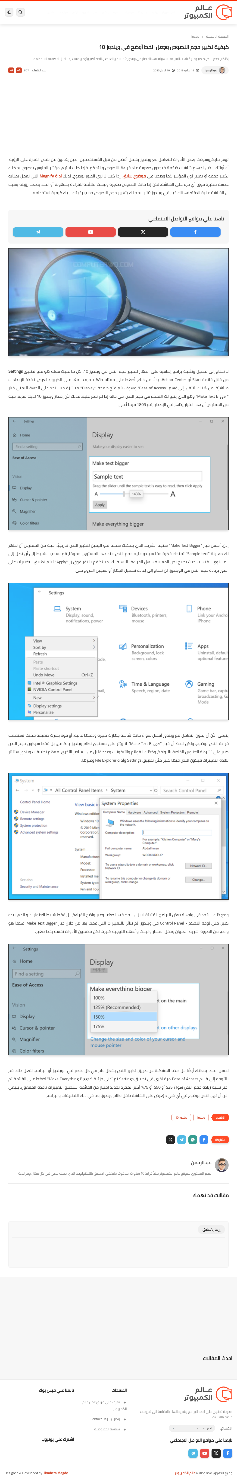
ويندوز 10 (181, 1117)
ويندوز (154, 12)
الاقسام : (226, 1428)
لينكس (105, 12)
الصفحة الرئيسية (217, 37)
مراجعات (63, 12)
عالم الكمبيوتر (185, 1473)
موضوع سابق (134, 176)
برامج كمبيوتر (169, 12)
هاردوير (51, 12)
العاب (95, 12)
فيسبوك (129, 12)
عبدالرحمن (211, 70)
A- (11, 70)
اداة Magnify (51, 176)
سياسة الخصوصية (110, 1429)
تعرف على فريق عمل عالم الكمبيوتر (104, 1405)
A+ (19, 70)
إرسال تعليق (211, 1229)
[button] (204, 1139)
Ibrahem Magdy (56, 1473)
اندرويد (85, 12)
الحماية (117, 12)
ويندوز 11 (142, 12)
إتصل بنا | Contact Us (108, 1419)
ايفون (75, 12)
